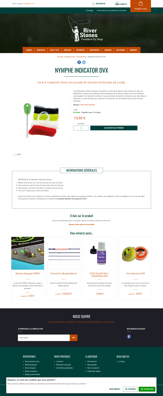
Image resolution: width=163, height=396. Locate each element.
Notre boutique (31, 363)
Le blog (121, 360)
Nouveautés (92, 363)
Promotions (92, 360)
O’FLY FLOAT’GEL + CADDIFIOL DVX (99, 273)
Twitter (84, 61)
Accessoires (81, 55)
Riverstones (29, 355)
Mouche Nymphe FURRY (28, 272)
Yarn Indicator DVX (135, 272)
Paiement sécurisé (63, 363)
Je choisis (130, 389)
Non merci (114, 389)
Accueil (60, 55)
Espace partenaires (32, 373)
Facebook (79, 61)
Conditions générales (64, 367)
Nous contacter (31, 370)
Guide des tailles (93, 370)
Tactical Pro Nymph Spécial (63, 272)
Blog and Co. (123, 355)
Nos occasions (93, 367)
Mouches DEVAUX (88, 104)
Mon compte (120, 3)
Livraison (59, 360)
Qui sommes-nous (32, 360)
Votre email (23, 336)
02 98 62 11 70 (29, 3)
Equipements (70, 55)
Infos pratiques (62, 355)
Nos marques (30, 367)
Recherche (97, 3)
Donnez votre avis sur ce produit (81, 223)
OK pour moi (147, 389)
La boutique (91, 355)
